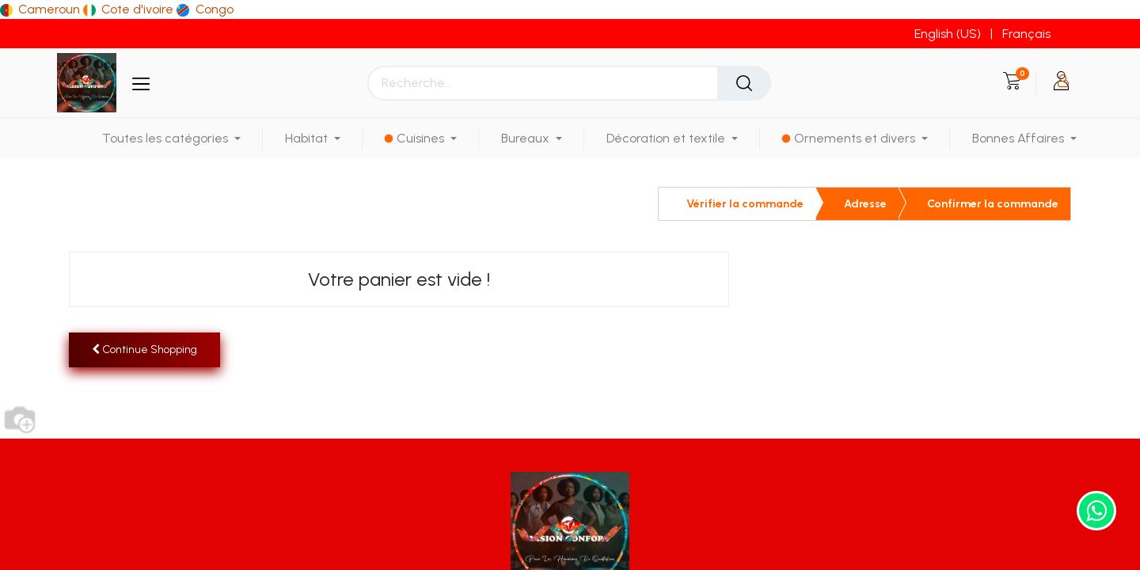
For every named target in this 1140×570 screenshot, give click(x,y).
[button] (144, 349)
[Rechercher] (744, 83)
